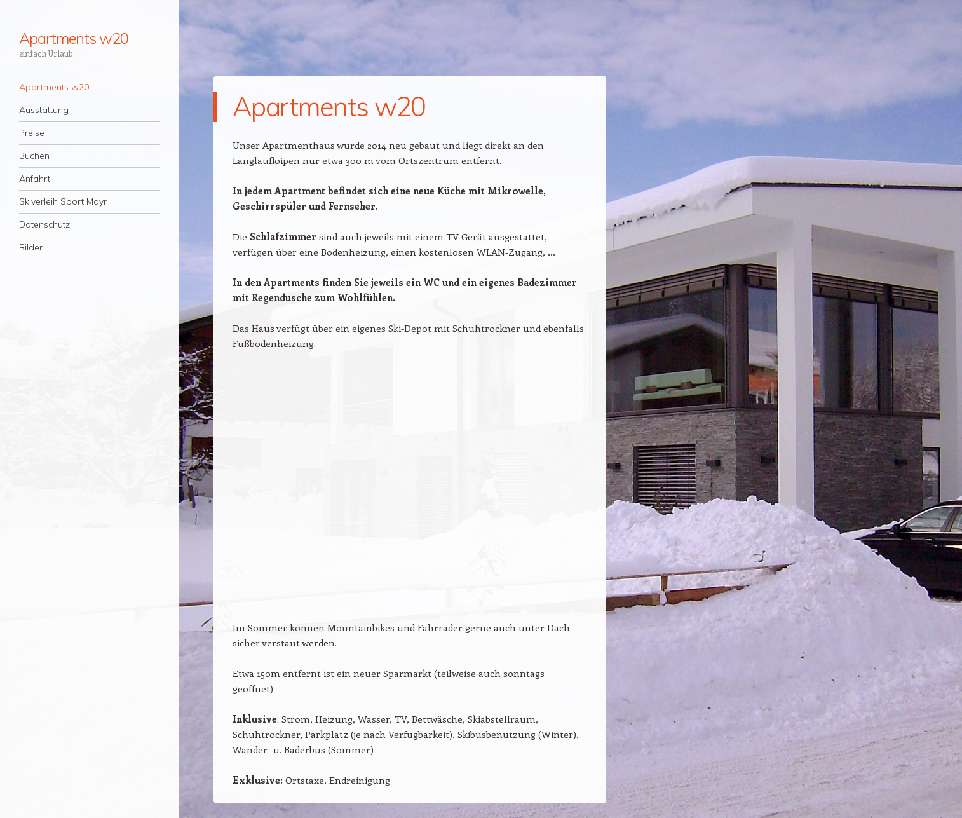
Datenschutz (44, 224)
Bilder (31, 247)
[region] (410, 493)
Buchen (34, 155)
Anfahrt (34, 178)
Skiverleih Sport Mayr (63, 201)
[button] (252, 492)
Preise (31, 133)
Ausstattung (44, 110)
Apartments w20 (73, 38)
